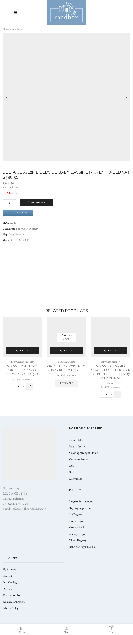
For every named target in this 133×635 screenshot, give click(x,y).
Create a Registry (78, 527)
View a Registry (77, 540)
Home (6, 29)
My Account (10, 569)
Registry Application (80, 508)
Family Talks (76, 440)
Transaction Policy (13, 595)
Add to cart (38, 202)
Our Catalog (10, 582)
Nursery (33, 228)
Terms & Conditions (14, 602)
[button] (29, 386)
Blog (71, 472)
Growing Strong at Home (83, 453)
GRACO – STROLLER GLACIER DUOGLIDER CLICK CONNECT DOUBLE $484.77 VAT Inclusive (110, 372)
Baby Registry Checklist (82, 547)
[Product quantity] (9, 202)
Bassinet (19, 234)
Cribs (72, 361)
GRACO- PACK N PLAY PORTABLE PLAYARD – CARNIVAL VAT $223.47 (22, 370)
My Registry (75, 514)
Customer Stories (78, 459)
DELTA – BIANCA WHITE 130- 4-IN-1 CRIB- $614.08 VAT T (66, 368)
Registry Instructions (81, 501)
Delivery (7, 589)
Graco (110, 383)
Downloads (75, 479)
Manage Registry (78, 534)
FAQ (71, 466)
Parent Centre (77, 446)
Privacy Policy (10, 608)
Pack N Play (28, 361)
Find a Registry (77, 521)
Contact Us (9, 576)
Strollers (116, 361)
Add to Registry (17, 212)
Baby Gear (17, 29)
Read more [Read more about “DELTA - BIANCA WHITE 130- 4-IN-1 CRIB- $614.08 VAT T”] (66, 383)
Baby (11, 234)
